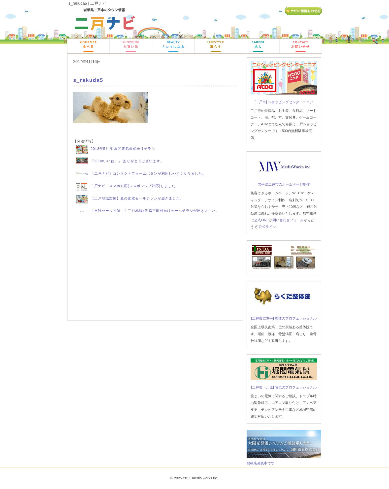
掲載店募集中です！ (262, 463)
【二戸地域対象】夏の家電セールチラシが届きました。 (137, 198)
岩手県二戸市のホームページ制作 (284, 184)
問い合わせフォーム (288, 220)
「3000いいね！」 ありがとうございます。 (127, 161)
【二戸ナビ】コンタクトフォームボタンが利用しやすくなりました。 (148, 173)
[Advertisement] (155, 269)
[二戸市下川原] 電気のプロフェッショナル (284, 387)
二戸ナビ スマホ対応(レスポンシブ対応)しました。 (135, 186)
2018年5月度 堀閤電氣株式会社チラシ (123, 149)
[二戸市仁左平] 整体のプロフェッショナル (284, 318)
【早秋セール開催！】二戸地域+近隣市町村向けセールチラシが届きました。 (155, 211)
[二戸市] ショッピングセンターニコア (284, 102)
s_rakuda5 (88, 80)
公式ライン (267, 227)
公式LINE (261, 220)
